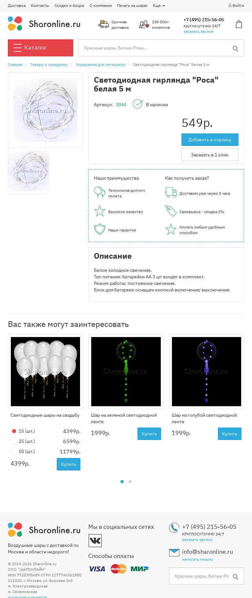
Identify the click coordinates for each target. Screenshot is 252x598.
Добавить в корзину (209, 140)
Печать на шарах (132, 5)
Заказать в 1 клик (210, 155)
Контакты (40, 5)
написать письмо (197, 559)
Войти (235, 5)
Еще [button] (159, 5)
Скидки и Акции (69, 5)
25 (22, 441)
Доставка (17, 5)
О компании (101, 5)
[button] (122, 481)
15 (22, 431)
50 (22, 451)
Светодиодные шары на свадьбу (44, 415)
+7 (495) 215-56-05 (203, 20)
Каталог (30, 48)
